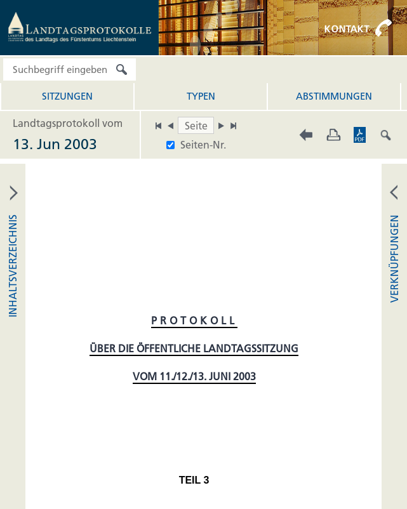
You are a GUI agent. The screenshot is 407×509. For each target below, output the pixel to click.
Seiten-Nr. (203, 144)
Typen (201, 96)
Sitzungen (67, 96)
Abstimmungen (334, 96)
